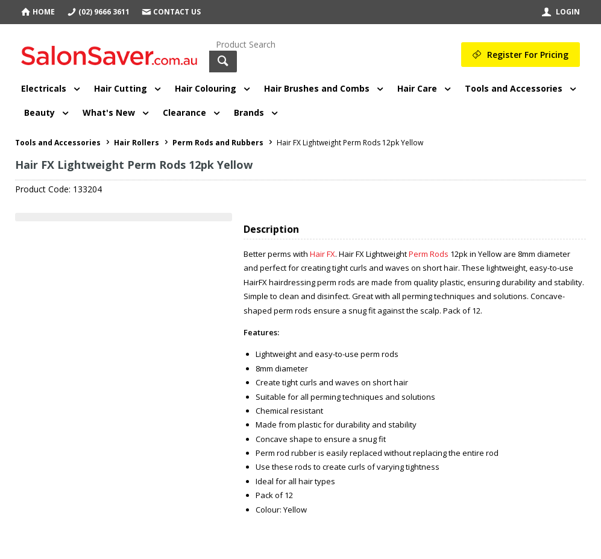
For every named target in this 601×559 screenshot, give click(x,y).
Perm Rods (428, 253)
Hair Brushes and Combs (317, 88)
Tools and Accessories (513, 88)
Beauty (39, 112)
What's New (109, 112)
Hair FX (322, 253)
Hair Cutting (120, 88)
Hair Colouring (205, 88)
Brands (249, 112)
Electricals (43, 88)
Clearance (184, 112)
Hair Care (417, 88)
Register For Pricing (527, 54)
